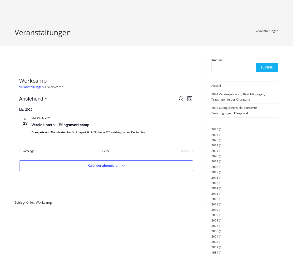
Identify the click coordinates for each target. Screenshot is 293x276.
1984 (214, 252)
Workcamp (44, 202)
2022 (214, 145)
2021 (214, 151)
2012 (214, 199)
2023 (214, 140)
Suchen (216, 60)
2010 (214, 210)
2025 (214, 129)
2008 (214, 220)
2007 (214, 226)
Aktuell (216, 86)
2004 (214, 236)
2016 (214, 177)
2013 (214, 193)
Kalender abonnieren (103, 165)
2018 (214, 167)
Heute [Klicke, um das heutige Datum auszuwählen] (106, 151)
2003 (214, 242)
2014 (214, 188)
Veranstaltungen (266, 31)
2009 (214, 215)
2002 (214, 247)
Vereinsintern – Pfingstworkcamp (61, 125)
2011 (214, 204)
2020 (214, 156)
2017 (214, 172)
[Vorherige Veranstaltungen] (26, 151)
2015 (214, 183)
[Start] (250, 31)
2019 (214, 161)
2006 (214, 231)
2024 (214, 135)
